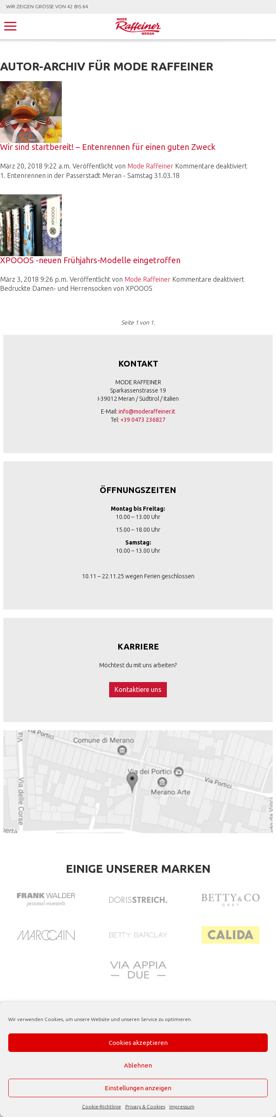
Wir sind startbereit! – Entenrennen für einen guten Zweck (107, 147)
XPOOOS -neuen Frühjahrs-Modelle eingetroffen (90, 260)
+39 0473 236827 (143, 419)
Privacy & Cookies (145, 1106)
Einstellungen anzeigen (138, 1087)
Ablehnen (138, 1065)
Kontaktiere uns (138, 689)
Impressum (181, 1106)
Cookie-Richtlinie (101, 1106)
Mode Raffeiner (150, 166)
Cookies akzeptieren (138, 1042)
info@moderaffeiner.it (147, 411)
